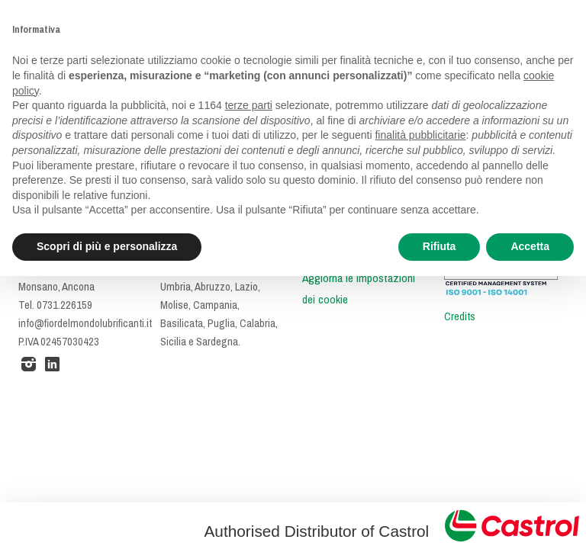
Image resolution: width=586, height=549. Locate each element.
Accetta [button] (529, 246)
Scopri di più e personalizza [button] (107, 246)
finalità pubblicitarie (420, 135)
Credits (459, 316)
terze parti (248, 105)
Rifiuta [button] (439, 246)
